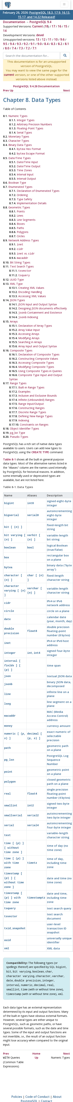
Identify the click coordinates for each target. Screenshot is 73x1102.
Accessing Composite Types (36, 359)
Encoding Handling (30, 289)
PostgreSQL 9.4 (40, 22)
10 (56, 39)
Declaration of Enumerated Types (38, 190)
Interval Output (26, 178)
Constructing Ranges (31, 404)
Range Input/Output (31, 400)
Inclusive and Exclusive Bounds (37, 392)
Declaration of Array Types (35, 322)
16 (59, 26)
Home (36, 1036)
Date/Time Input (27, 161)
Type (17, 276)
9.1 (32, 44)
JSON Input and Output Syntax (37, 301)
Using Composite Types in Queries (40, 367)
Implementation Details (32, 202)
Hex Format (29, 149)
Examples (24, 388)
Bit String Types (20, 260)
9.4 (12, 44)
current (9, 75)
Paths (20, 227)
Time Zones (24, 169)
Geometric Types (19, 206)
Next (66, 90)
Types (17, 297)
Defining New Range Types (35, 412)
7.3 (21, 48)
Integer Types (25, 120)
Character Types (18, 140)
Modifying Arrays (28, 334)
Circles (21, 235)
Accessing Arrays (28, 330)
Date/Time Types (19, 157)
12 (43, 39)
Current (37, 26)
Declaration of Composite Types (38, 350)
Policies (16, 1079)
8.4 (46, 44)
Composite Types (21, 346)
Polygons (22, 231)
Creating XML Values (31, 285)
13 (37, 39)
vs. (26, 252)
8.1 (67, 44)
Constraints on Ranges (34, 421)
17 (53, 26)
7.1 (34, 48)
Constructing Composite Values (38, 355)
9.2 (26, 44)
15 (65, 26)
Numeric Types (17, 116)
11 (49, 39)
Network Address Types (23, 239)
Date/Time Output (28, 165)
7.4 (14, 48)
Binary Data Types (20, 145)
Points (21, 210)
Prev (6, 90)
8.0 (7, 48)
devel (40, 35)
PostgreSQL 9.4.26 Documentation (36, 86)
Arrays (14, 317)
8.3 (53, 44)
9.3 (19, 44)
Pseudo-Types (19, 433)
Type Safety (24, 198)
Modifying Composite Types (36, 363)
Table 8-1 (9, 455)
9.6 (62, 39)
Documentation (14, 22)
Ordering (22, 194)
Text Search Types (22, 264)
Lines (20, 215)
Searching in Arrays (30, 338)
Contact (46, 1083)
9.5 (5, 44)
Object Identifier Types (24, 425)
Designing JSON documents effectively (42, 305)
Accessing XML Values (32, 293)
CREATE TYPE (40, 448)
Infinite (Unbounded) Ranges (36, 396)
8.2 (60, 44)
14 (4, 31)
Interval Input (25, 173)
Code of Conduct (37, 1079)
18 (46, 26)
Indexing (28, 313)
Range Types (18, 379)
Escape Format (31, 153)
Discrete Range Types (32, 408)
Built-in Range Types (31, 383)
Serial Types (24, 132)
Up (11, 90)
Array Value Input (29, 326)
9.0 (39, 44)
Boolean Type (17, 182)
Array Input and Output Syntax (37, 342)
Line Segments (26, 219)
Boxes (21, 223)
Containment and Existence (40, 309)
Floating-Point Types (30, 128)
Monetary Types (18, 136)
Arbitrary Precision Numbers (34, 124)
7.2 (28, 48)
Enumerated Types (20, 186)
